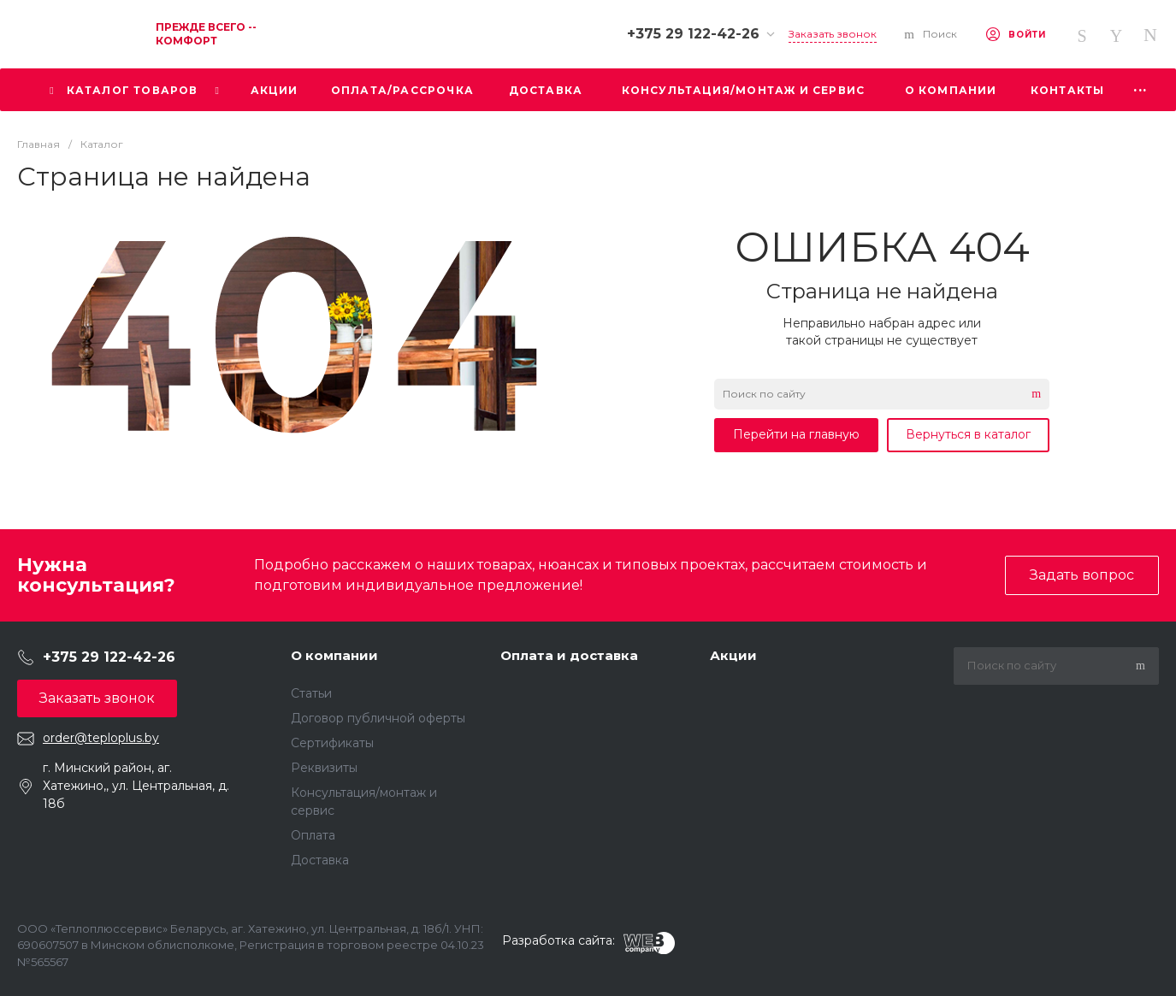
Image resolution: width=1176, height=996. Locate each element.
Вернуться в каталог (968, 434)
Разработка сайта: (558, 940)
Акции (733, 655)
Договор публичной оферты (378, 718)
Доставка (320, 860)
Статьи (311, 693)
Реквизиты (324, 767)
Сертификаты (332, 743)
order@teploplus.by (101, 738)
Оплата (313, 835)
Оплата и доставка (569, 655)
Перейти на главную (796, 434)
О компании (334, 655)
